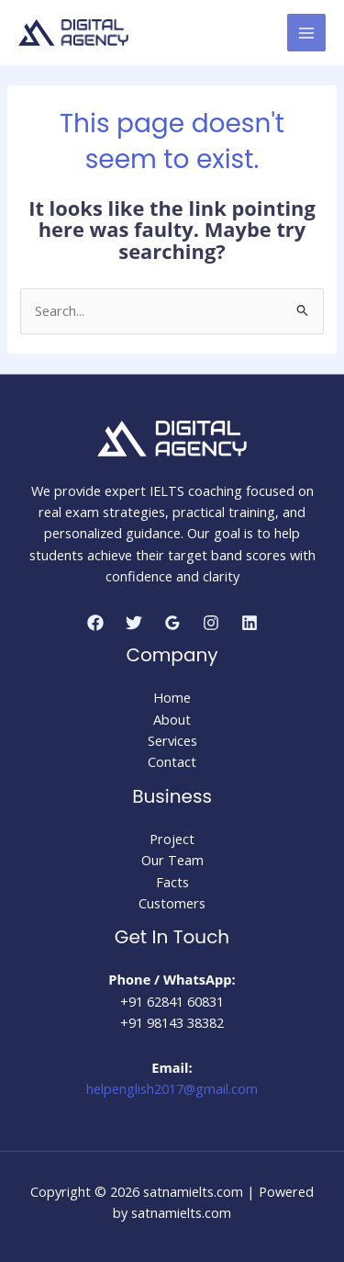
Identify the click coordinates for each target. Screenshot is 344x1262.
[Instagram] (211, 622)
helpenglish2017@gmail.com (172, 1088)
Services (172, 740)
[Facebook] (95, 622)
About (172, 719)
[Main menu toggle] (306, 33)
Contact (172, 761)
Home (172, 697)
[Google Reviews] (172, 622)
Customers (172, 903)
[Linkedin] (249, 622)
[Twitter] (134, 622)
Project (172, 838)
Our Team (172, 860)
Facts (172, 882)
